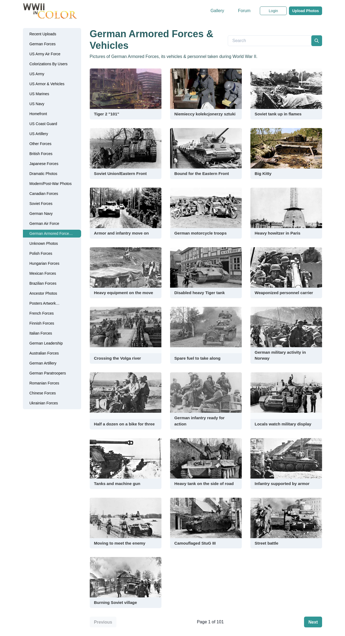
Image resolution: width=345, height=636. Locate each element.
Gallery (217, 10)
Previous (103, 622)
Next (313, 622)
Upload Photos (305, 11)
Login (273, 11)
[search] (316, 40)
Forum (244, 10)
